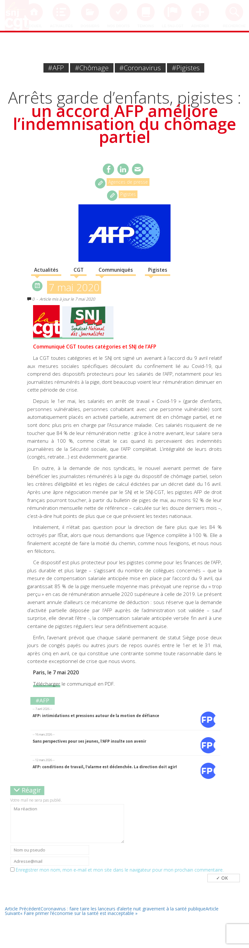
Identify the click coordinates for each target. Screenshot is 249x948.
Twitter (123, 169)
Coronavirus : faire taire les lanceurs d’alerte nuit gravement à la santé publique (105, 909)
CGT (79, 270)
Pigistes (128, 194)
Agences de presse (128, 182)
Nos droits (118, 26)
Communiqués (116, 270)
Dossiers (90, 26)
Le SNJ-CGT (173, 26)
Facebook (108, 169)
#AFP (56, 67)
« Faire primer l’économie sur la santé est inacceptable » (112, 911)
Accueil (34, 26)
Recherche (234, 26)
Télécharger (46, 683)
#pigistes (186, 67)
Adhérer (200, 26)
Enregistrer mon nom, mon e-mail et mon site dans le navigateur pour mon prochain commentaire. (122, 870)
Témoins (145, 26)
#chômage (92, 67)
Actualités (61, 26)
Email (137, 169)
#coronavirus (140, 67)
